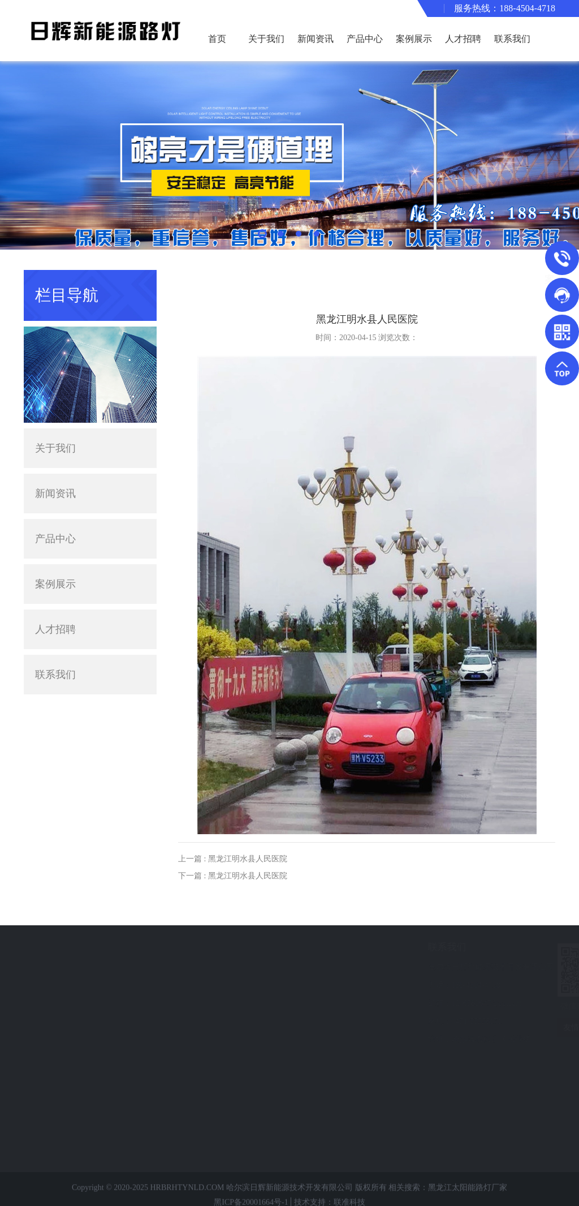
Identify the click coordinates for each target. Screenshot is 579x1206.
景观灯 (56, 1000)
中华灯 (56, 1136)
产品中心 (365, 39)
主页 (507, 279)
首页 (217, 39)
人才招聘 (463, 39)
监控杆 (56, 1051)
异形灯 (56, 1017)
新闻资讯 (315, 39)
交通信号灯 (64, 1034)
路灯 (52, 983)
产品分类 (63, 947)
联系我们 (512, 39)
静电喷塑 (60, 1085)
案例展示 (414, 39)
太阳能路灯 (64, 966)
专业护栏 (60, 1102)
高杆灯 (56, 1068)
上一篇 (232, 859)
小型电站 (60, 1119)
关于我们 (266, 39)
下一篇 (232, 876)
